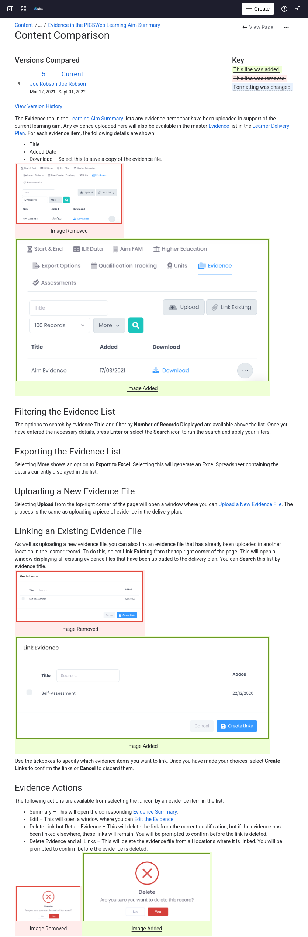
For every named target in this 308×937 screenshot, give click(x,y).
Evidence (218, 126)
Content (24, 25)
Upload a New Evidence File (249, 504)
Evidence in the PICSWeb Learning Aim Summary (104, 25)
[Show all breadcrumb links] (40, 25)
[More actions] (286, 27)
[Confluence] (38, 9)
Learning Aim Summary (96, 118)
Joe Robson (43, 84)
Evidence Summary (155, 812)
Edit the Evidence (153, 819)
